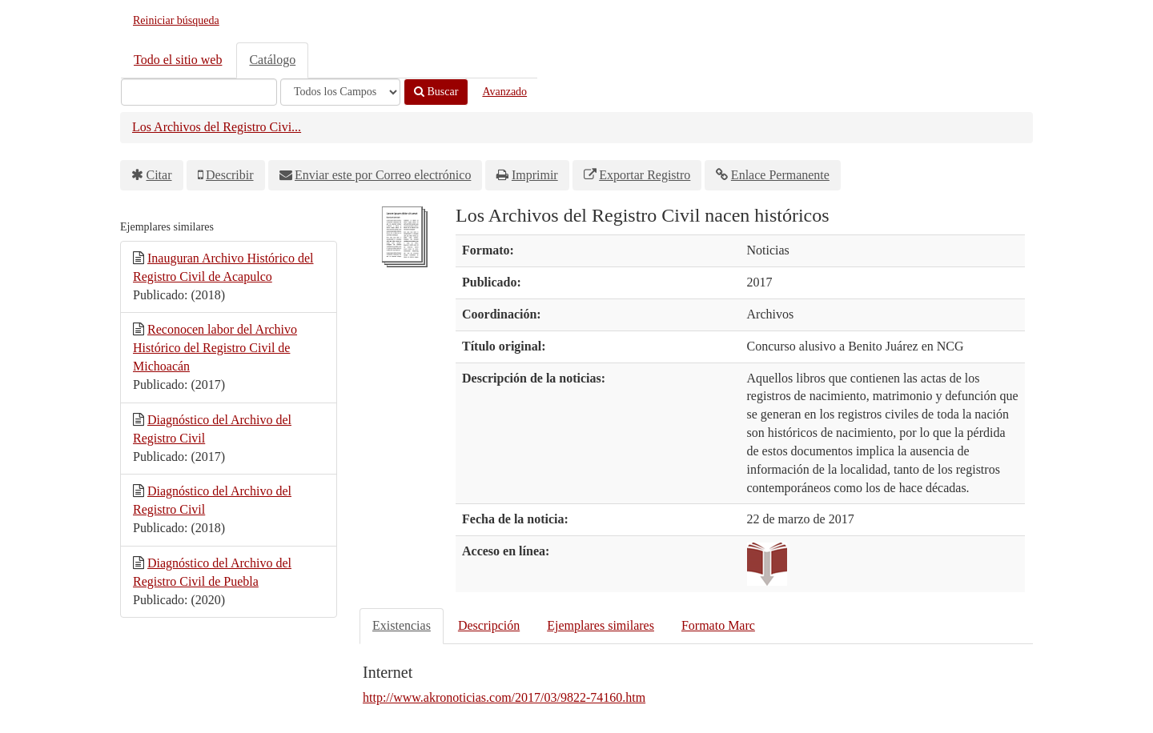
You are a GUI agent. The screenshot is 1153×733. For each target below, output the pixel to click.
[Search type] (340, 92)
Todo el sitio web (178, 59)
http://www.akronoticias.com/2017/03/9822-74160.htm (504, 697)
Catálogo (272, 59)
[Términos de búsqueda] (199, 92)
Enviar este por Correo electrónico (383, 175)
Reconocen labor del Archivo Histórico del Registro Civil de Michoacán (215, 347)
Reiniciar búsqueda (176, 20)
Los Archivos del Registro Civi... (216, 127)
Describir (230, 175)
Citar (159, 175)
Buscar (436, 92)
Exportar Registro (644, 175)
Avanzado (504, 92)
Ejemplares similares (600, 625)
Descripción (489, 625)
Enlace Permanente (780, 175)
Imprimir (535, 175)
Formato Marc (718, 625)
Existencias (401, 625)
